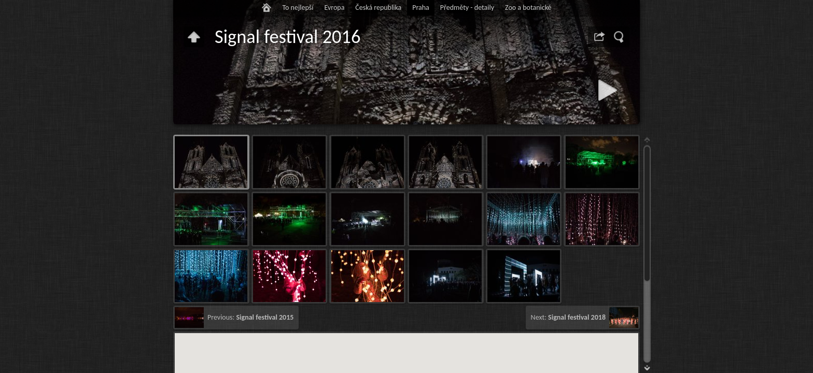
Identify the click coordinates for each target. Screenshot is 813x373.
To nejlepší (297, 7)
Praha (420, 7)
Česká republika (378, 7)
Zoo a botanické (528, 7)
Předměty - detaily (467, 7)
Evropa (334, 7)
